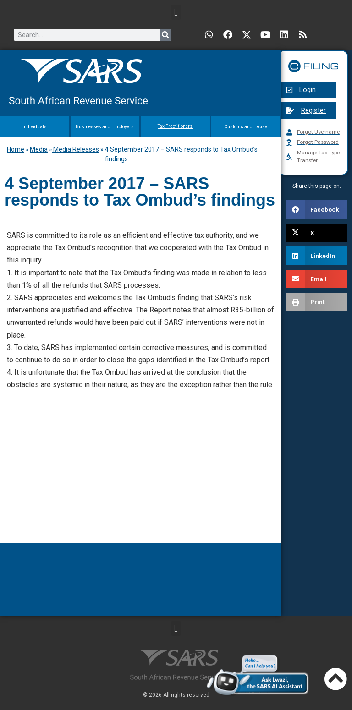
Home (15, 149)
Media (39, 149)
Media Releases (75, 149)
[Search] (165, 35)
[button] (175, 12)
